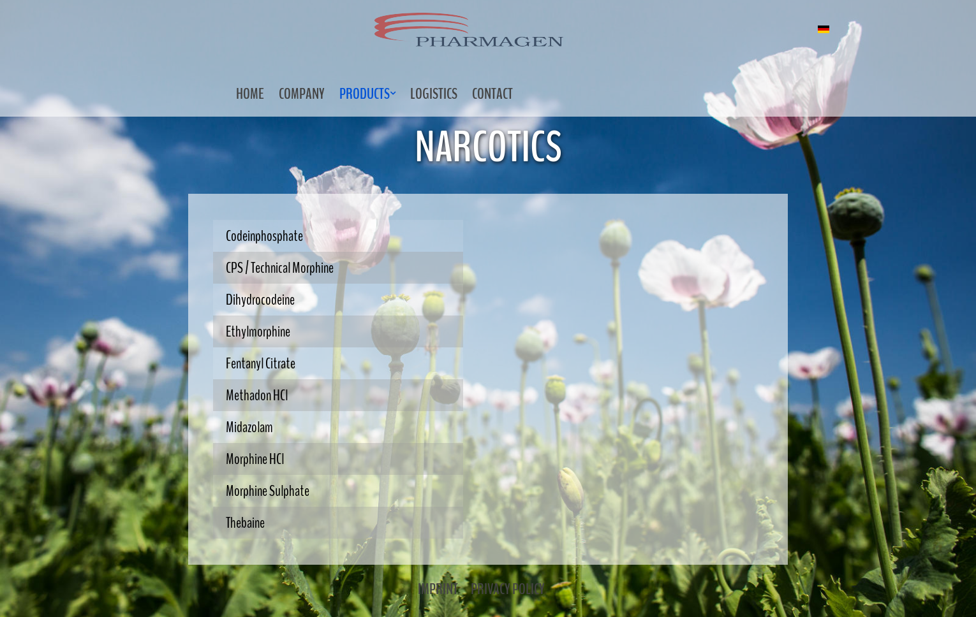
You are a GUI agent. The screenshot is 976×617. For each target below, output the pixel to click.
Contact (492, 93)
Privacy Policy (508, 589)
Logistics (433, 93)
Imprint (438, 589)
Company (302, 93)
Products (364, 93)
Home (250, 93)
